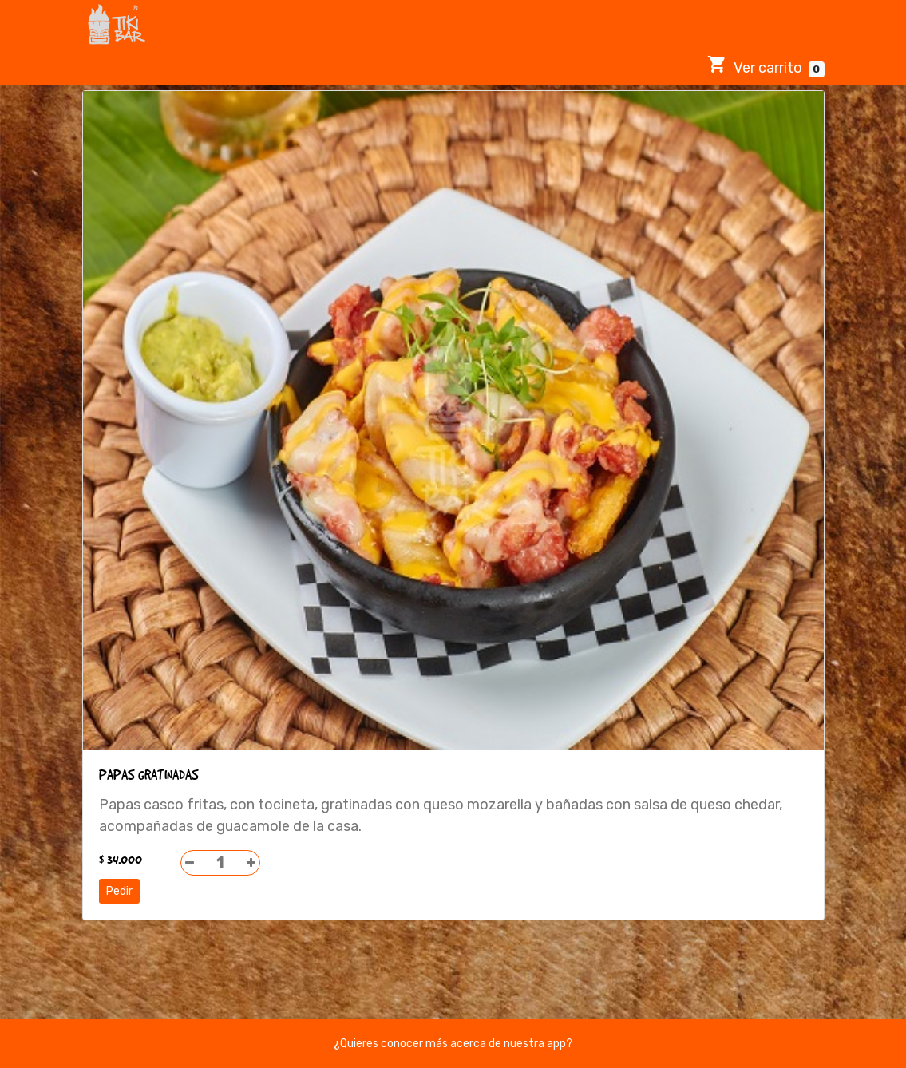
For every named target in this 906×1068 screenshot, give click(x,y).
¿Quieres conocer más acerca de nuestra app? (453, 1043)
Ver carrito (766, 65)
